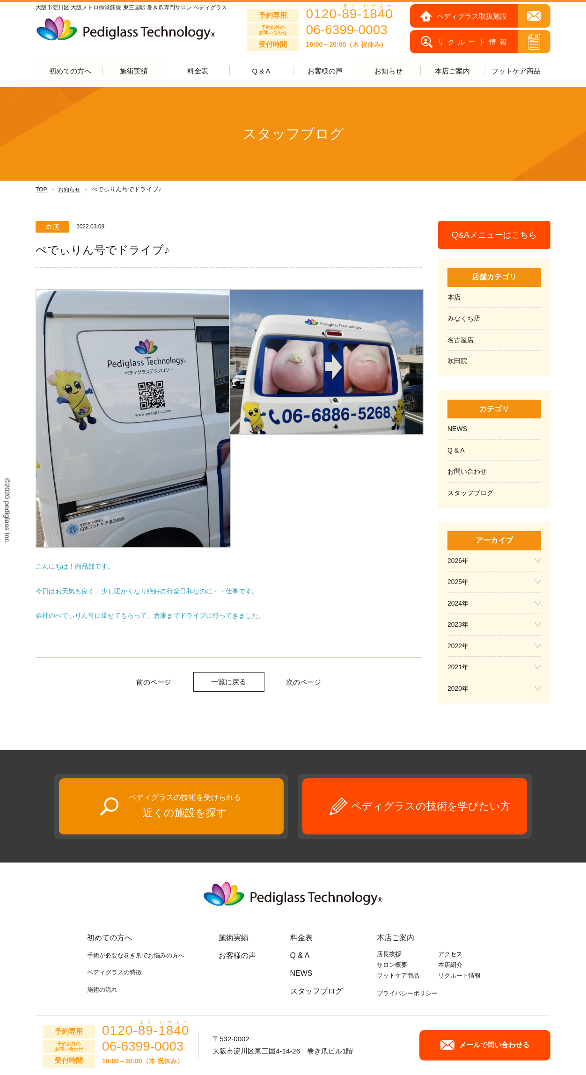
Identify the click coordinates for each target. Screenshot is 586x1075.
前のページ (153, 682)
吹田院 (457, 361)
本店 (454, 297)
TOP (41, 190)
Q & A (261, 71)
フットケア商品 (516, 71)
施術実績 (234, 938)
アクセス (450, 954)
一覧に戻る (228, 682)
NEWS (457, 429)
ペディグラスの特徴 (114, 972)
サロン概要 (392, 965)
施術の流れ (102, 989)
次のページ (303, 682)
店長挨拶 (389, 954)
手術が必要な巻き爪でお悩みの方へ (135, 955)
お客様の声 (325, 71)
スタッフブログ (470, 493)
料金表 (197, 71)
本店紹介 (450, 965)
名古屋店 (460, 340)
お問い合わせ (467, 471)
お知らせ (69, 190)
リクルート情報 (459, 975)
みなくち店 (463, 318)
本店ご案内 (395, 938)
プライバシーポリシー (407, 993)
